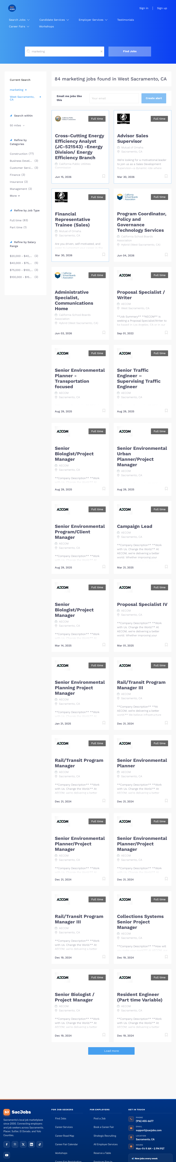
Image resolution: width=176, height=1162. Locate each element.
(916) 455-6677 (144, 1121)
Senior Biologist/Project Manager (74, 454)
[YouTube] (6, 1155)
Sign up (162, 8)
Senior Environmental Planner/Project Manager (80, 844)
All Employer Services (106, 1144)
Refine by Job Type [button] (26, 210)
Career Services (64, 1127)
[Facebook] (6, 1144)
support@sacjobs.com (149, 1130)
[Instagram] (15, 1144)
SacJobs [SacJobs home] (17, 1112)
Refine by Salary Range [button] (23, 244)
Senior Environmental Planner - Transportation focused (80, 378)
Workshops (61, 1153)
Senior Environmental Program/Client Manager (80, 532)
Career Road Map (64, 1135)
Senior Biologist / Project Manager (75, 997)
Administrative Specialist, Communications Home (74, 300)
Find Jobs (130, 51)
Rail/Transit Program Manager (79, 763)
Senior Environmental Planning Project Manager (80, 688)
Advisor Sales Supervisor (132, 138)
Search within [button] (23, 115)
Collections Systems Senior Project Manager (140, 922)
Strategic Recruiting (105, 1135)
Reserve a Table (102, 1153)
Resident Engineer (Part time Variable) (140, 997)
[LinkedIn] (31, 1144)
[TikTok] (39, 1144)
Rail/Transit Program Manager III (141, 685)
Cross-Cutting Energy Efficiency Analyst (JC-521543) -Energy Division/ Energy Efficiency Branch (79, 146)
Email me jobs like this (69, 98)
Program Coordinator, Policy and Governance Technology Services (141, 222)
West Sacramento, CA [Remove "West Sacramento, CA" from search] (22, 98)
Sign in (143, 8)
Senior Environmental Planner (142, 763)
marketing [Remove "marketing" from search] (16, 89)
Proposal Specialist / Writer (141, 294)
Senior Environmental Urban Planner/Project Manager (142, 456)
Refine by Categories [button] (18, 142)
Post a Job (100, 1118)
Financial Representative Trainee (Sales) (72, 219)
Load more (111, 1050)
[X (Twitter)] (23, 1144)
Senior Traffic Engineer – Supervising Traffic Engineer (139, 378)
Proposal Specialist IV (142, 604)
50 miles (16, 125)
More (13, 195)
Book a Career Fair (104, 1127)
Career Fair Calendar (66, 1144)
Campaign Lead (134, 526)
